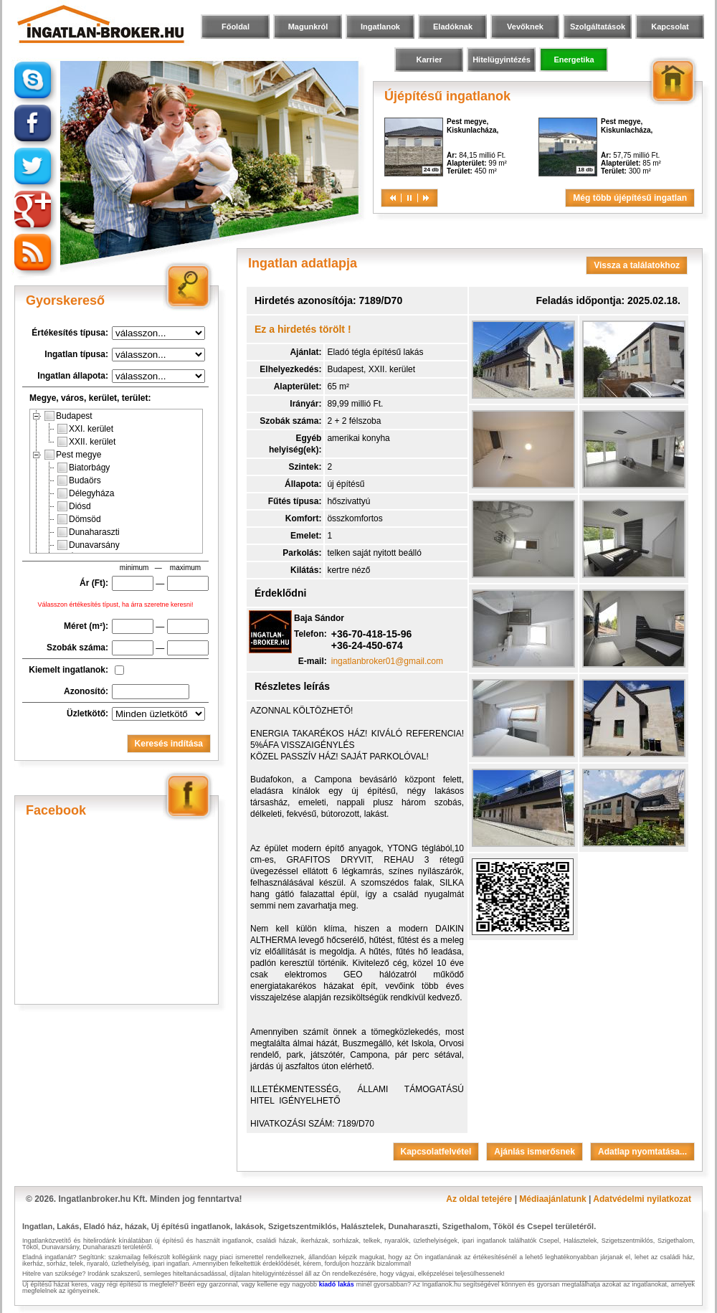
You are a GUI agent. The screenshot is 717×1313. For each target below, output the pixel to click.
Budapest (68, 416)
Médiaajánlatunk (552, 1199)
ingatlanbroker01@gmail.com (387, 661)
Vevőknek (525, 26)
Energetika (574, 59)
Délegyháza (85, 493)
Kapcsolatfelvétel (436, 1152)
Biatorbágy (83, 467)
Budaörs (79, 480)
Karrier (429, 59)
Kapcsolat (670, 26)
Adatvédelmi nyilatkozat (642, 1199)
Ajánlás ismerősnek (534, 1152)
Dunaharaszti (88, 532)
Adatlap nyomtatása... (642, 1152)
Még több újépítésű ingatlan (630, 198)
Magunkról (308, 26)
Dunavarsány (88, 545)
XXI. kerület (85, 429)
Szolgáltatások (597, 26)
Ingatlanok (380, 26)
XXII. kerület (86, 441)
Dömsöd (79, 519)
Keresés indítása (169, 744)
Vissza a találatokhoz (637, 265)
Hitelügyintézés (502, 59)
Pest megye (72, 454)
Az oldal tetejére (479, 1199)
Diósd (74, 506)
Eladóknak (453, 26)
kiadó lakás (336, 1284)
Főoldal (236, 26)
